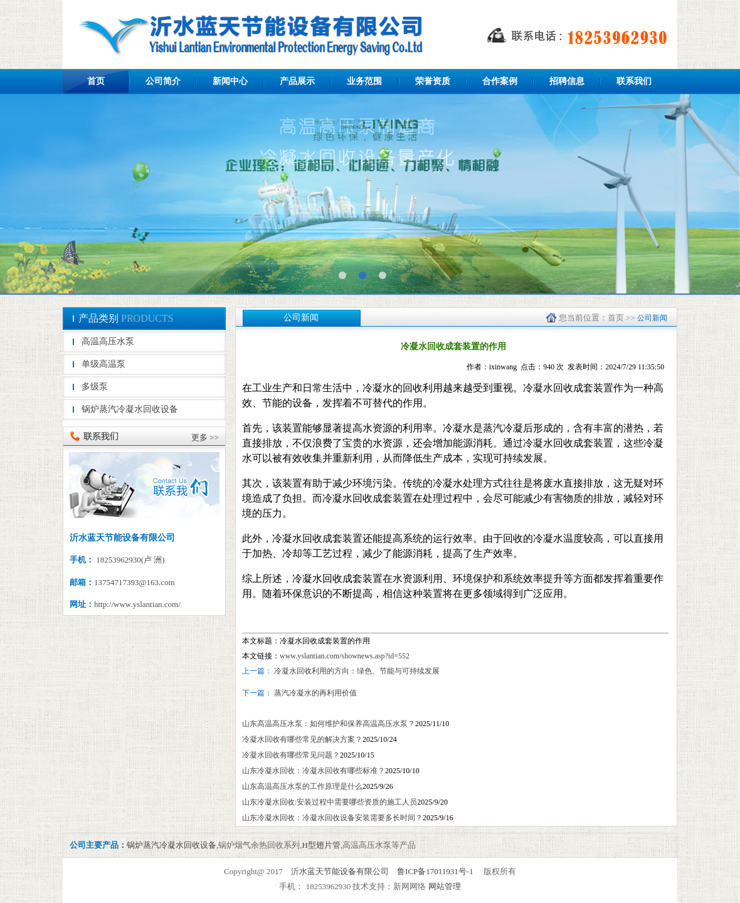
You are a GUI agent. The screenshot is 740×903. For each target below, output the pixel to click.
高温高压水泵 (108, 341)
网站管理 (444, 886)
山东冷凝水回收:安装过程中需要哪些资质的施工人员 (329, 802)
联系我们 (634, 81)
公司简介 (163, 81)
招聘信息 (566, 81)
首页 (96, 81)
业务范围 (364, 81)
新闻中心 (230, 81)
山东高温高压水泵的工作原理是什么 (302, 786)
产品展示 (297, 81)
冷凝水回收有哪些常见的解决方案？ (302, 739)
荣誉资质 (432, 81)
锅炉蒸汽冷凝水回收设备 (130, 409)
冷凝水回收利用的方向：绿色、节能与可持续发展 (357, 671)
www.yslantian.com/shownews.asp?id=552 (345, 656)
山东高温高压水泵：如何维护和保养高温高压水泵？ (328, 723)
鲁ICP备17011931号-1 (435, 871)
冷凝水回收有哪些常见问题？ (291, 755)
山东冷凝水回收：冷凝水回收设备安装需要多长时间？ (332, 817)
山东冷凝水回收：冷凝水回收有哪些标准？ (313, 770)
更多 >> (205, 437)
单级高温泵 (103, 364)
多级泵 (95, 386)
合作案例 (499, 81)
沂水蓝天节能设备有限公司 (340, 871)
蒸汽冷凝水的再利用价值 (314, 693)
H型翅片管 (321, 845)
